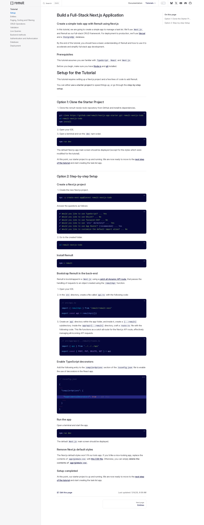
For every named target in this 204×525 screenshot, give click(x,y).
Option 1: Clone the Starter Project (178, 19)
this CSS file (97, 459)
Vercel (142, 33)
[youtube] (180, 3)
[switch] (163, 3)
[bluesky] (171, 3)
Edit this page (64, 492)
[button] (24, 9)
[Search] (51, 3)
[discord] (185, 3)
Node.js (97, 66)
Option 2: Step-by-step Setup (177, 23)
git (107, 66)
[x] (176, 3)
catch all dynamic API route (113, 279)
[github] (190, 3)
